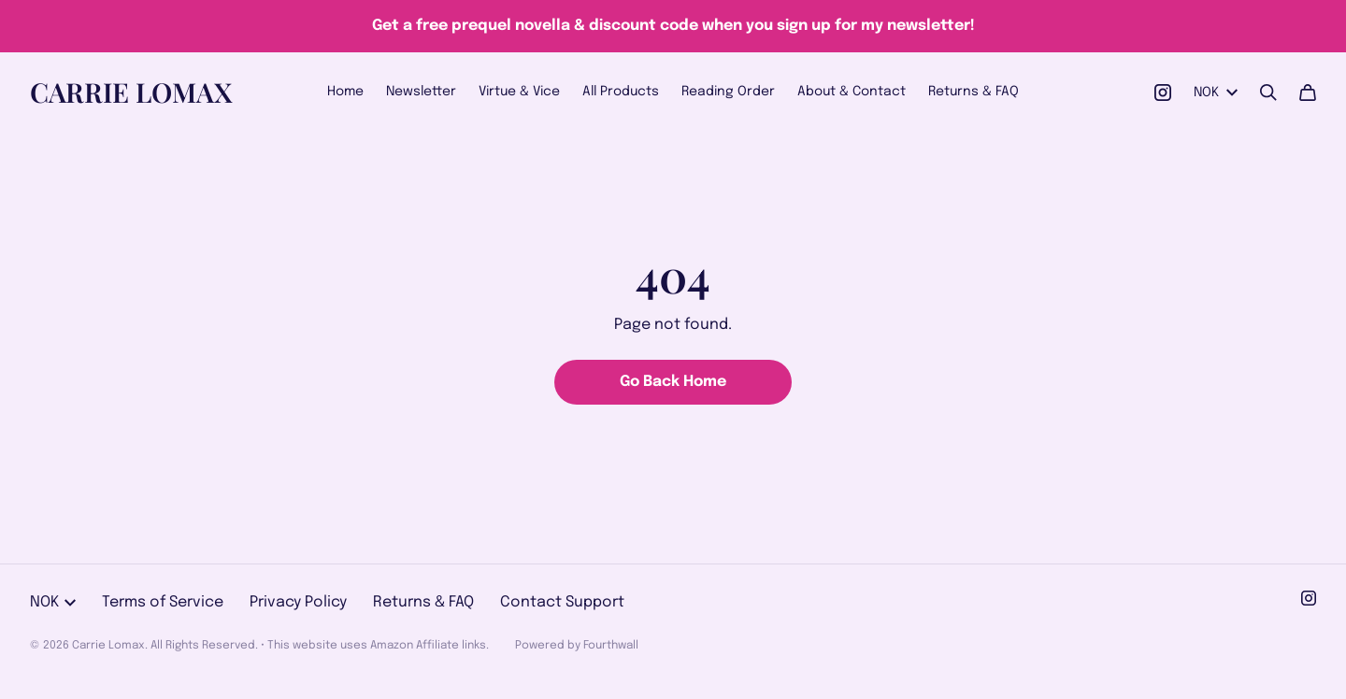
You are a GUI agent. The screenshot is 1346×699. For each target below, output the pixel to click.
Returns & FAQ (973, 91)
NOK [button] (53, 602)
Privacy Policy (298, 602)
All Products (620, 91)
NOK (1216, 92)
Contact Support (562, 602)
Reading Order (728, 91)
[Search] (1268, 92)
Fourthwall (610, 645)
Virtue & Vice (519, 91)
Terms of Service (162, 602)
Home (345, 91)
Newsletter (421, 91)
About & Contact (851, 91)
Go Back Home (673, 382)
